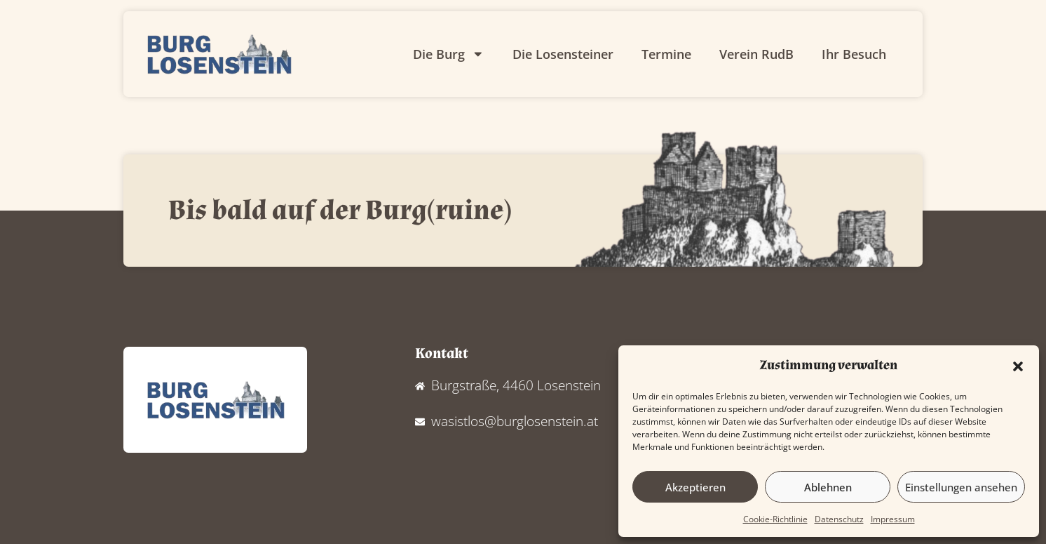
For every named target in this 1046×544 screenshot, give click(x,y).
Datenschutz (839, 519)
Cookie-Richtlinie (775, 519)
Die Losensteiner (562, 54)
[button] (1018, 366)
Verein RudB (756, 54)
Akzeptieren (695, 487)
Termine (666, 54)
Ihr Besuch (854, 54)
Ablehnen (828, 487)
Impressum (893, 519)
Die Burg (448, 54)
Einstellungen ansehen (961, 487)
